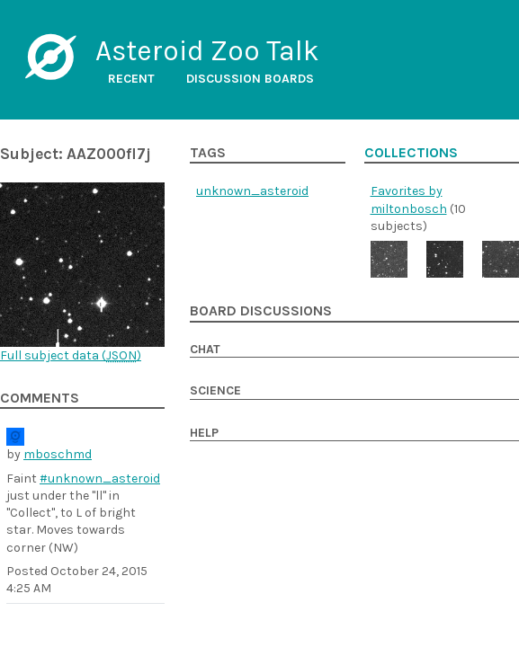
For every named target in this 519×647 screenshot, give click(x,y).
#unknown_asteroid (100, 478)
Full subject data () (70, 355)
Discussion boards (250, 78)
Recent (131, 78)
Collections (411, 153)
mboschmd (57, 454)
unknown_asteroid (252, 191)
